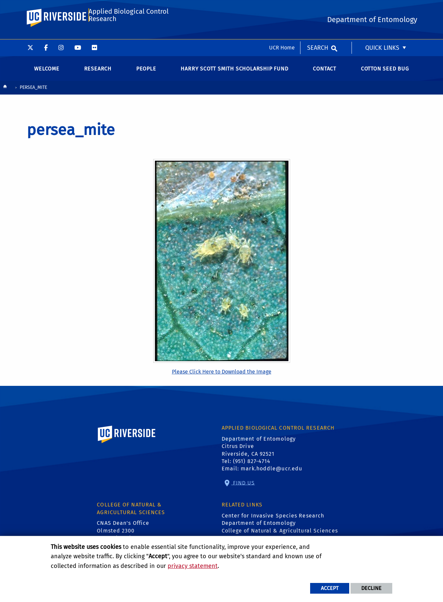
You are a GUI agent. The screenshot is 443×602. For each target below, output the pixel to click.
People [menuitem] (146, 73)
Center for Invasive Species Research (273, 520)
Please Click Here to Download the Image (221, 376)
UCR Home (282, 8)
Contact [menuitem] (324, 73)
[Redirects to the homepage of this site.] (5, 92)
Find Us (243, 487)
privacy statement (193, 566)
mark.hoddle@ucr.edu (271, 473)
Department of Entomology (259, 527)
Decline (371, 588)
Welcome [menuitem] (46, 73)
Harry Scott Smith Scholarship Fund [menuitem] (234, 73)
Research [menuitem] (98, 73)
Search (317, 8)
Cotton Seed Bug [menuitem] (385, 73)
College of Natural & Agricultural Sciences (280, 535)
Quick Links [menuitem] (382, 8)
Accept (330, 588)
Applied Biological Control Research (128, 35)
